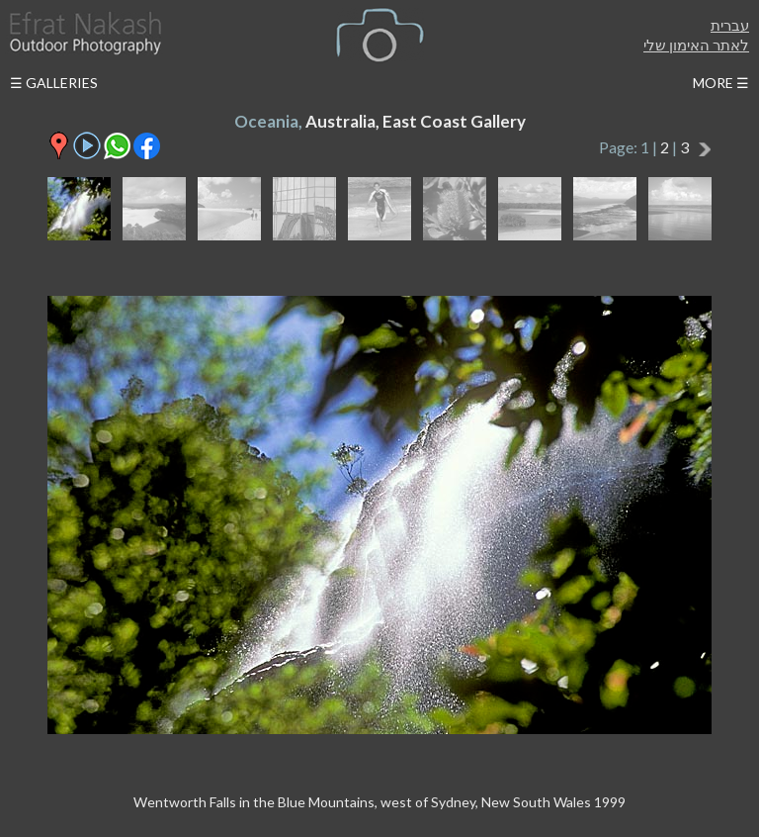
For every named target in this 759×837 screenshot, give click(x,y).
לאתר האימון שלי (696, 44)
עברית (730, 25)
